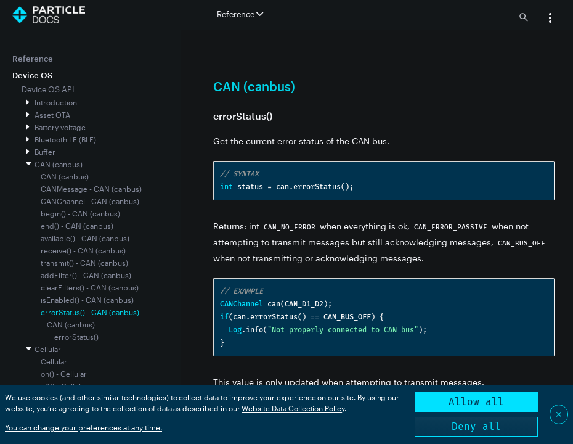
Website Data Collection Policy (293, 408)
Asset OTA (52, 114)
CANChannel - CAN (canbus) (90, 201)
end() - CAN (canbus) (77, 225)
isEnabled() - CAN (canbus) (87, 299)
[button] (550, 19)
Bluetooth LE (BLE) (65, 139)
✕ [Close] (559, 414)
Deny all (476, 426)
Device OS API (48, 89)
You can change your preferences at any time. (83, 427)
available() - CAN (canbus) (85, 238)
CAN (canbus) (59, 164)
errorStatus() (76, 336)
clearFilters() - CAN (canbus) (90, 287)
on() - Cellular (64, 373)
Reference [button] (240, 14)
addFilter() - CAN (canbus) (86, 275)
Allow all (476, 402)
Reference (32, 59)
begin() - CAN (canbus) (80, 213)
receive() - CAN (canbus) (83, 250)
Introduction (56, 102)
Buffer (45, 151)
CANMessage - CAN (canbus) (91, 188)
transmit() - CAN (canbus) (84, 262)
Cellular (48, 349)
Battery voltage (60, 127)
